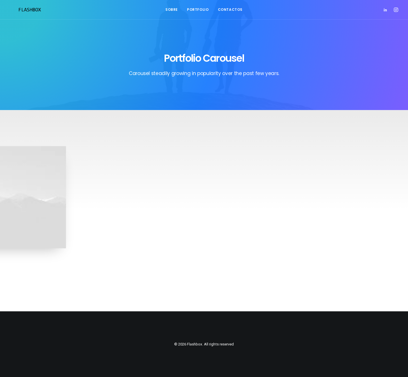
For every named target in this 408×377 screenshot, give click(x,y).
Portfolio (198, 9)
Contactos (230, 9)
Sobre (171, 9)
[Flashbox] (21, 10)
